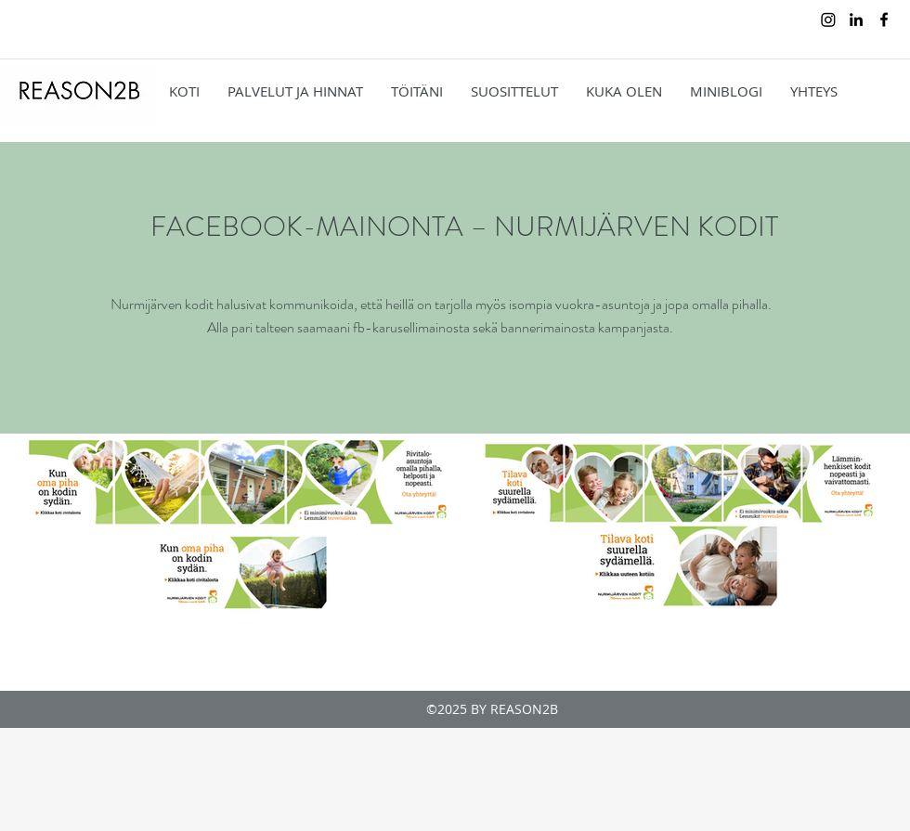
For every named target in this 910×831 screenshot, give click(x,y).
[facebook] (884, 19)
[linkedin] (856, 19)
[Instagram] (828, 19)
